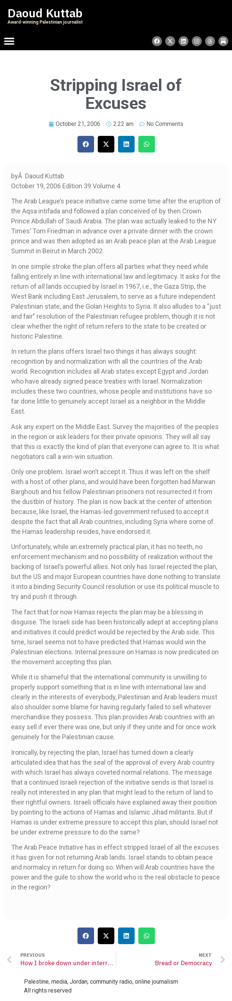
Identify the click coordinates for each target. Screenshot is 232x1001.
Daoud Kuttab (45, 13)
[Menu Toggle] (9, 41)
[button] (85, 144)
